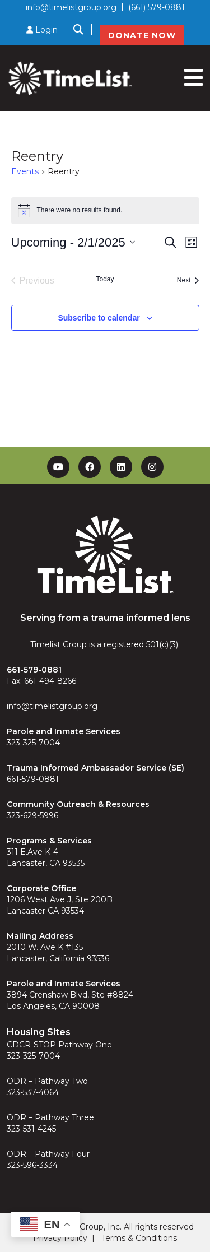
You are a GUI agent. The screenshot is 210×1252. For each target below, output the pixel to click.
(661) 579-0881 (156, 7)
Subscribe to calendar (98, 317)
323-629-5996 (32, 815)
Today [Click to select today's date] (105, 279)
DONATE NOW (142, 35)
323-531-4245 (31, 1129)
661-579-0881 (33, 779)
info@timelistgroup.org (71, 7)
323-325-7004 (33, 743)
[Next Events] (188, 281)
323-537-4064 (33, 1092)
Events (25, 171)
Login (42, 30)
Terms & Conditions (139, 1238)
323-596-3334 (32, 1165)
